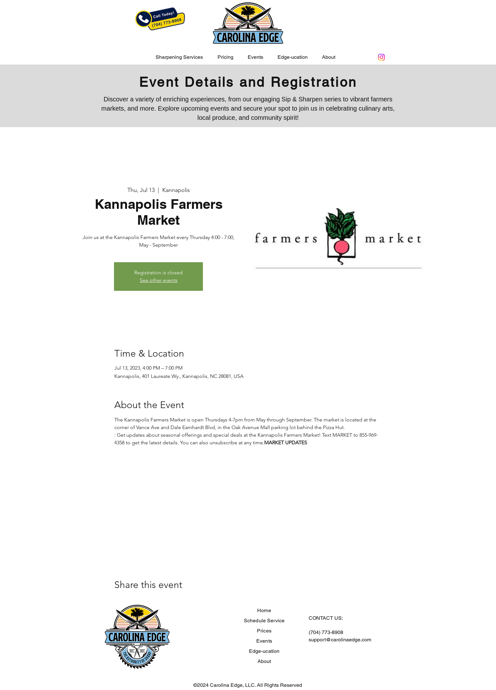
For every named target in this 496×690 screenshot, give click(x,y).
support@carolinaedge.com (340, 640)
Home (264, 610)
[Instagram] (381, 57)
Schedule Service (264, 621)
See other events (159, 280)
